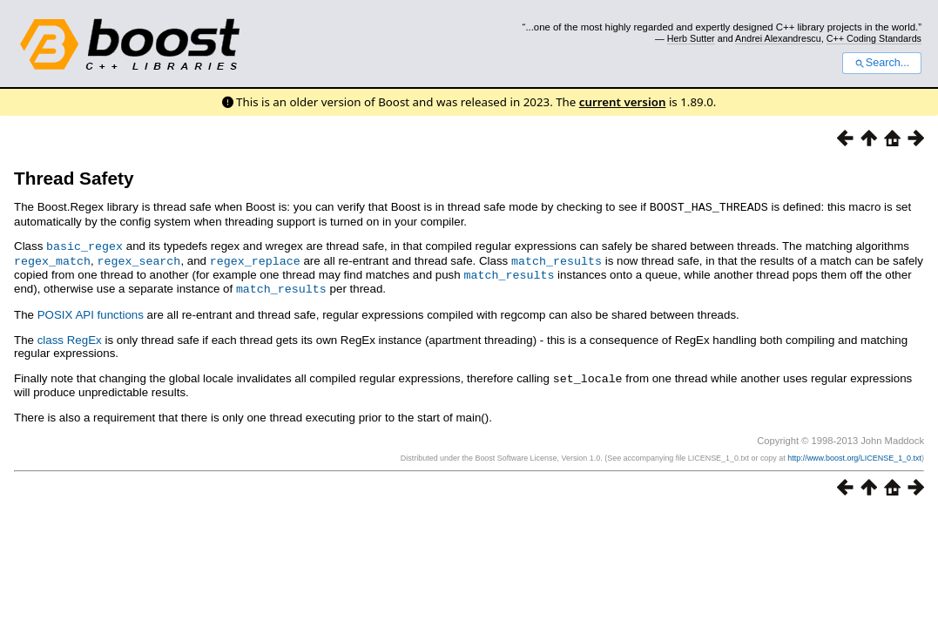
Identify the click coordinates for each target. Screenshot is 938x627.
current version (622, 102)
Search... (881, 63)
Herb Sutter (691, 38)
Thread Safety (74, 178)
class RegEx (69, 335)
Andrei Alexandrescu (778, 38)
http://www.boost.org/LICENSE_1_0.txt (854, 452)
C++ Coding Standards (874, 38)
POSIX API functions (90, 310)
